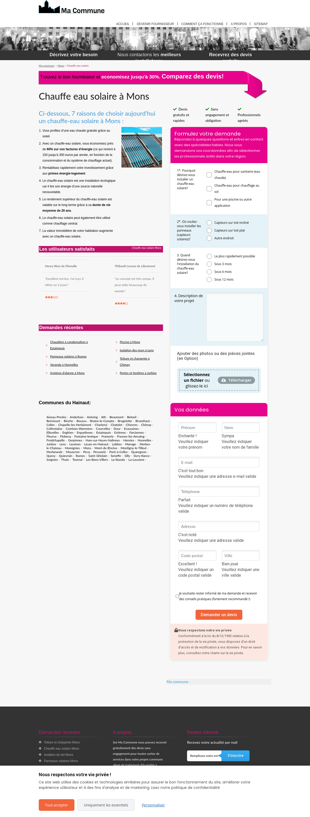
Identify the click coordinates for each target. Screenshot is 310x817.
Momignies (72, 448)
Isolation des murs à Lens (137, 350)
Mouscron (73, 452)
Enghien (67, 432)
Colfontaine (54, 429)
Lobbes (117, 444)
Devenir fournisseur (155, 24)
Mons (87, 448)
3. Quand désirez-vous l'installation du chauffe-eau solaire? (188, 264)
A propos (239, 24)
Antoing (92, 417)
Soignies (52, 460)
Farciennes (136, 432)
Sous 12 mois (224, 279)
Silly (127, 456)
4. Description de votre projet (188, 298)
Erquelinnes (84, 432)
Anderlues (76, 417)
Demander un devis (219, 614)
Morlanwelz (55, 452)
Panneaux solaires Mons (61, 761)
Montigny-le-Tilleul (133, 448)
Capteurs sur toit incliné (231, 222)
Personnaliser (153, 805)
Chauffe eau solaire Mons (61, 748)
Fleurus (52, 436)
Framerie (107, 436)
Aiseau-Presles (56, 417)
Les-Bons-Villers (97, 460)
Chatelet (116, 425)
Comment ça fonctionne (202, 24)
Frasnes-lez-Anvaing (130, 436)
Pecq (86, 452)
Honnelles (144, 440)
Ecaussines (131, 429)
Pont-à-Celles (118, 452)
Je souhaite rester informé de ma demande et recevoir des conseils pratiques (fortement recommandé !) (218, 596)
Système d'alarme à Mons (67, 373)
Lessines (75, 444)
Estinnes (120, 432)
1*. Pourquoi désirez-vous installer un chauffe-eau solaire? (186, 179)
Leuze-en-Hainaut (96, 444)
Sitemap (261, 24)
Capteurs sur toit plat (229, 230)
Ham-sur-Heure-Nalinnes (103, 440)
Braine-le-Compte (102, 421)
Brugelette (125, 421)
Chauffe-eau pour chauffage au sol (236, 188)
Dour (117, 429)
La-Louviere (136, 460)
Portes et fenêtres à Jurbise (138, 373)
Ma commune (177, 681)
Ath (103, 417)
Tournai (77, 460)
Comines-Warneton (79, 429)
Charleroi (101, 425)
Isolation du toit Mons (58, 755)
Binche (68, 421)
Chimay (146, 425)
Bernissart (53, 421)
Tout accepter (56, 805)
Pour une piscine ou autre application (233, 202)
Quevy (51, 456)
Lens (63, 444)
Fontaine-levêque (86, 436)
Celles (51, 425)
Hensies (128, 440)
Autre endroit (224, 238)
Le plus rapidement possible (234, 256)
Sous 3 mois (223, 264)
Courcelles (103, 429)
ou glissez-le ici (197, 380)
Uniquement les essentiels (106, 805)
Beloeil (131, 417)
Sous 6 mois (223, 271)
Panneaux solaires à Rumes (68, 356)
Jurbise (51, 444)
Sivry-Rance (142, 456)
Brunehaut (142, 421)
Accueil (122, 24)
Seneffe (116, 456)
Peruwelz (99, 452)
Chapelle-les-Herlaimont (74, 425)
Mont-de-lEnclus (106, 448)
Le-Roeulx (118, 460)
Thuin (65, 460)
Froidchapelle (56, 440)
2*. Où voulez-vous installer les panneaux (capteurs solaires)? (189, 230)
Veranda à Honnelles (64, 365)
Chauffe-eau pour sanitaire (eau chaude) (237, 174)
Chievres (132, 425)
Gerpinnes (75, 440)
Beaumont (116, 417)
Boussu (81, 421)
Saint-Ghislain (97, 456)
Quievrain (65, 456)
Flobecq (65, 436)
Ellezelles (53, 432)
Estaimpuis (103, 432)
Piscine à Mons (130, 342)
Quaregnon (138, 452)
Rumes (80, 456)
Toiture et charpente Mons (62, 742)
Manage (130, 444)
